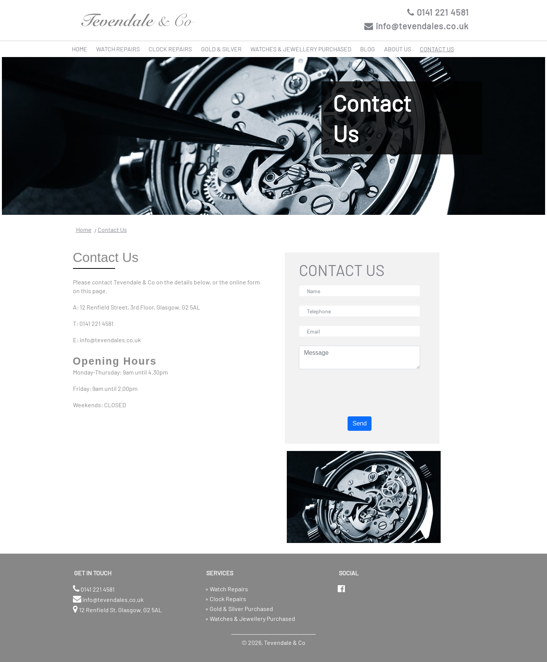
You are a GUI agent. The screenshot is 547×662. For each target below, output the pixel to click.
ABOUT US (397, 48)
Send (360, 423)
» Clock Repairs (225, 598)
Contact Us (112, 229)
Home (84, 229)
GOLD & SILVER (221, 48)
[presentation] (356, 393)
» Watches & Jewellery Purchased (250, 618)
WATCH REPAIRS (118, 48)
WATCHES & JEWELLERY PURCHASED (300, 48)
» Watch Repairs (226, 588)
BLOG (367, 48)
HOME (79, 48)
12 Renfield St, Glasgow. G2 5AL (117, 609)
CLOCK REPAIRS (170, 48)
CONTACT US (437, 48)
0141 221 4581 (438, 12)
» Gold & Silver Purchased (239, 608)
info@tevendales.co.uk (416, 26)
